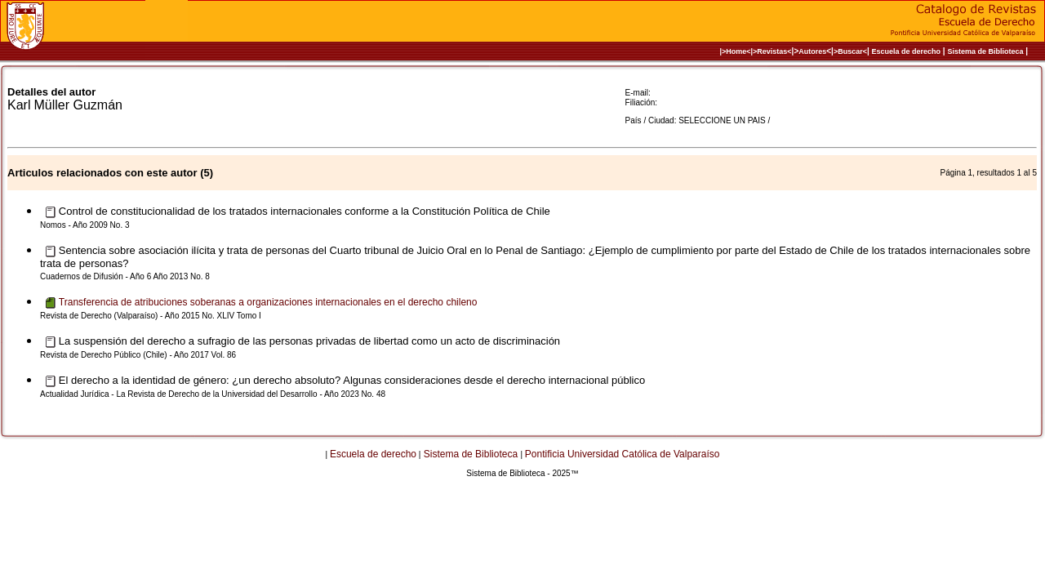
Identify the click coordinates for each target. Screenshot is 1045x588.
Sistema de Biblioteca (985, 51)
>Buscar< (850, 51)
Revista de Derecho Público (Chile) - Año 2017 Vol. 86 (138, 354)
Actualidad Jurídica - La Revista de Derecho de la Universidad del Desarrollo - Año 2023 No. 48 (212, 394)
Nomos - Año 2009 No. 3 (85, 224)
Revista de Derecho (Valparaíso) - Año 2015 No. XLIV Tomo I (150, 315)
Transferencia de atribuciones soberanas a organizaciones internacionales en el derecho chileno (268, 302)
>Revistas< (772, 51)
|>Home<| (736, 51)
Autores (812, 51)
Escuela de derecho (905, 51)
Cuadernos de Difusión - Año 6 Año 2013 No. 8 (125, 276)
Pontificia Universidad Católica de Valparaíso (622, 454)
